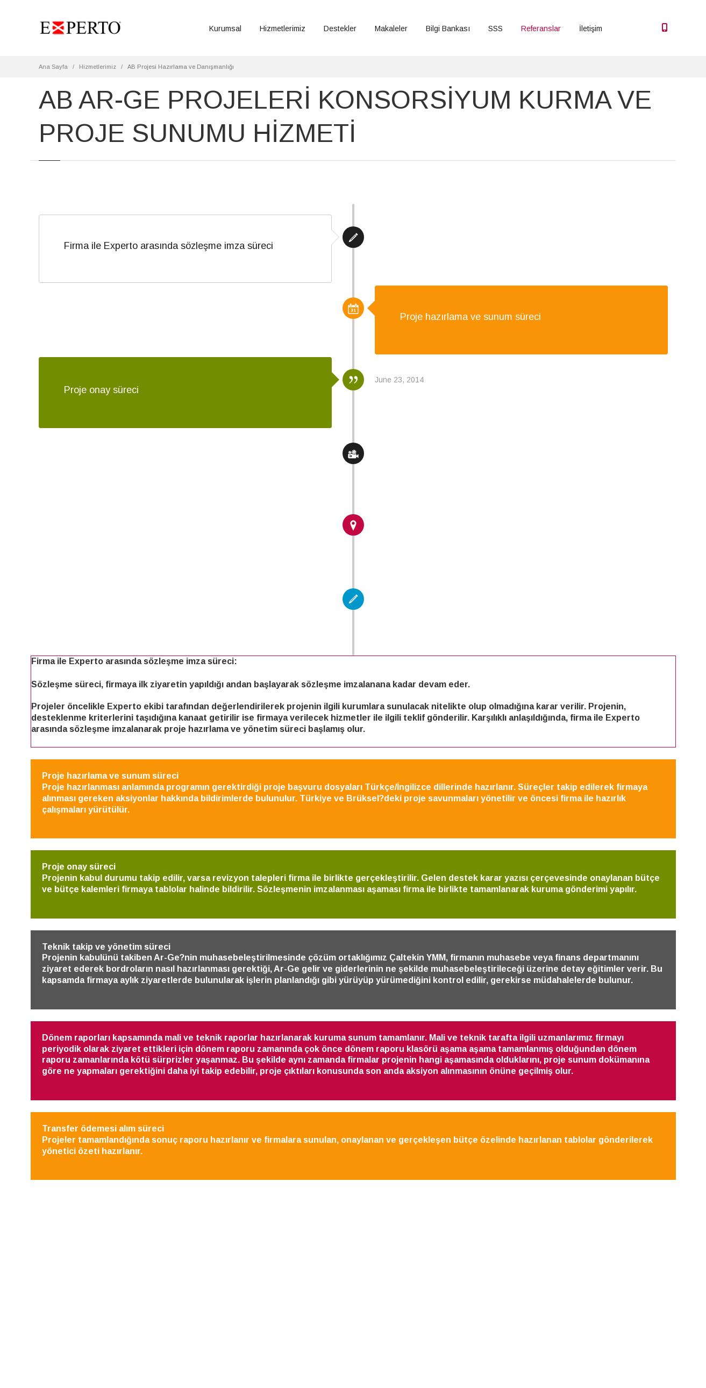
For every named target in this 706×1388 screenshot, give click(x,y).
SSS (495, 28)
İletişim (590, 28)
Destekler (340, 28)
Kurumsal (225, 28)
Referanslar (541, 28)
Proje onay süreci (101, 390)
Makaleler (391, 28)
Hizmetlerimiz (282, 28)
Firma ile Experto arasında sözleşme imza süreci (168, 245)
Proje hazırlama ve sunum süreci (470, 316)
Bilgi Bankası (448, 28)
